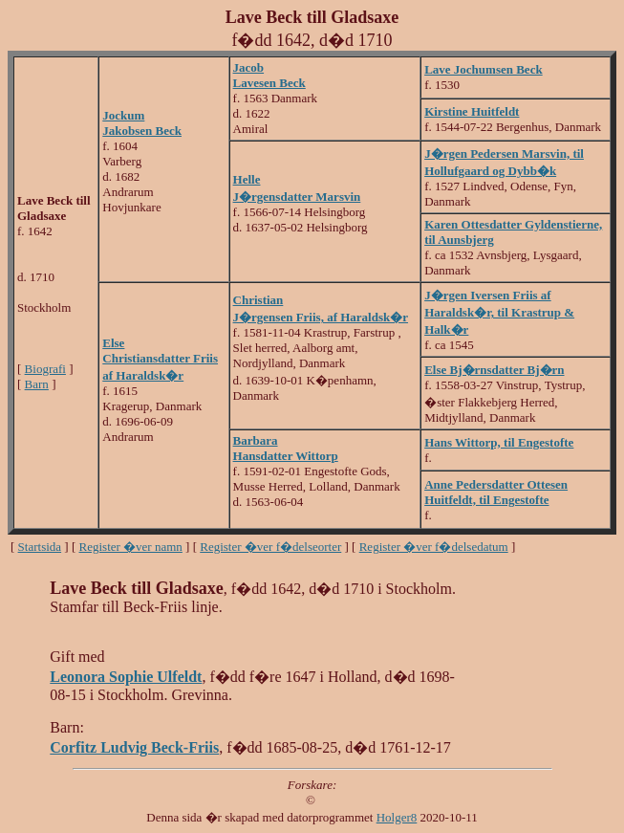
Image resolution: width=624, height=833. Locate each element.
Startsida (40, 546)
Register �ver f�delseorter (270, 546)
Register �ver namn (131, 546)
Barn (37, 384)
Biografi (45, 369)
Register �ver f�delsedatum (433, 546)
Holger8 (397, 817)
